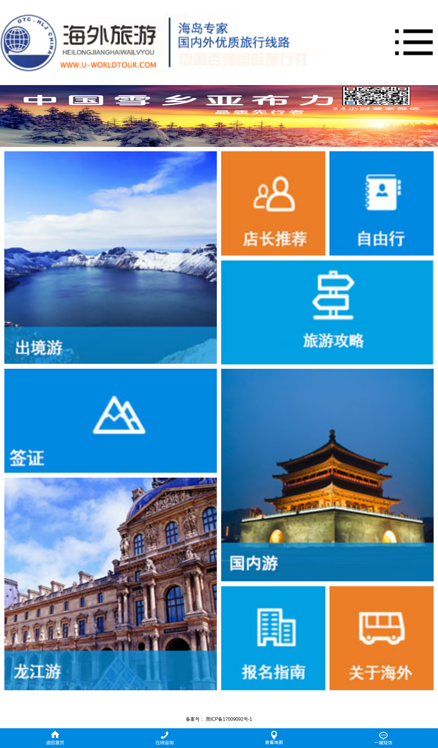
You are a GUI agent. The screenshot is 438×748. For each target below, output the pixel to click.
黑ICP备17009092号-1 (229, 719)
